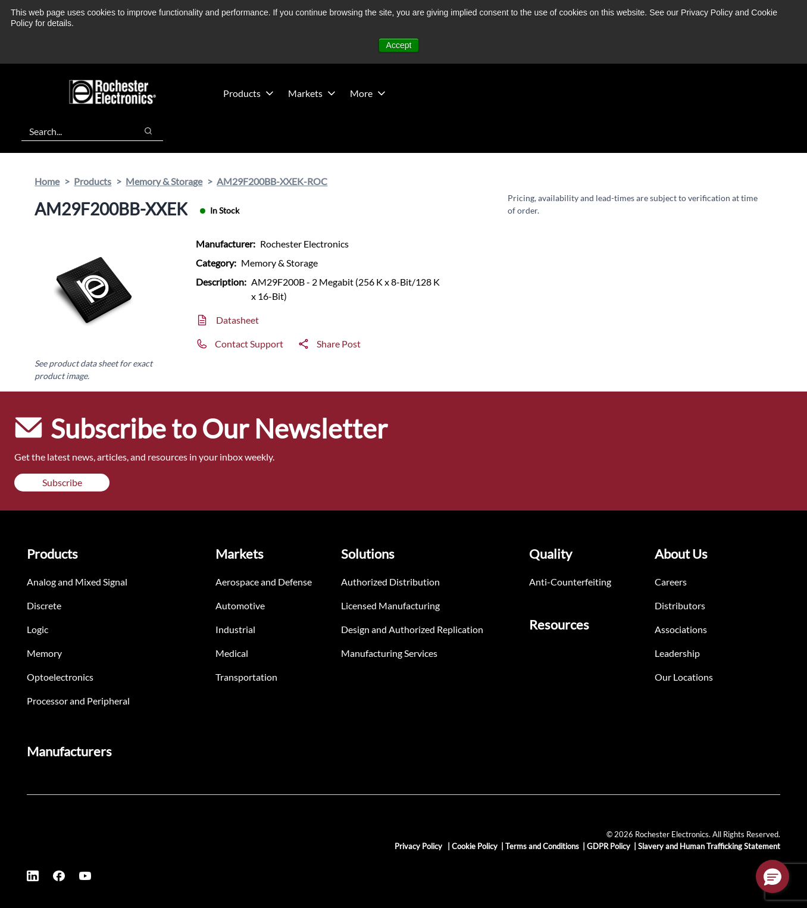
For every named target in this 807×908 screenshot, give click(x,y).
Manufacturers (69, 751)
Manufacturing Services (389, 653)
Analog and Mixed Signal (77, 581)
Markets (312, 93)
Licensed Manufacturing (390, 605)
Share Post (339, 343)
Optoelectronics (60, 676)
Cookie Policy (475, 846)
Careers (671, 581)
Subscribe (62, 482)
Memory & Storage (164, 181)
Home (47, 181)
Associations (681, 629)
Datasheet (237, 319)
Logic (37, 629)
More (368, 93)
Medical (231, 653)
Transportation (246, 676)
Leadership (677, 653)
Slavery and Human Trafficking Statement (709, 846)
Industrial (235, 629)
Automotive (240, 605)
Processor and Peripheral (78, 700)
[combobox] (73, 131)
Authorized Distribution (390, 581)
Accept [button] (399, 45)
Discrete (44, 605)
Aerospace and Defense (263, 581)
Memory (44, 653)
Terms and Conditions (542, 846)
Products (248, 93)
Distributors (680, 605)
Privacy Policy (419, 846)
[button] (772, 876)
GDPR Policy (608, 846)
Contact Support (249, 343)
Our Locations (684, 676)
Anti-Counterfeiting (570, 581)
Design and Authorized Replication (412, 629)
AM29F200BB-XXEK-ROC (272, 181)
